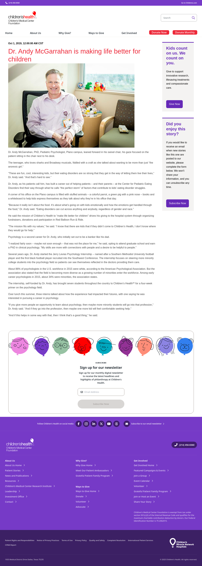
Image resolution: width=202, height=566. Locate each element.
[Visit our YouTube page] (109, 424)
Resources (12, 480)
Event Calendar (144, 480)
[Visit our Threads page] (116, 424)
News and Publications (19, 475)
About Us (10, 460)
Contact (11, 501)
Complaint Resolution (116, 540)
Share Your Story (144, 501)
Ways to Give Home (88, 491)
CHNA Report (10, 545)
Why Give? (81, 460)
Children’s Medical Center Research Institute (30, 486)
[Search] (193, 18)
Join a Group (142, 475)
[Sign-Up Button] (101, 404)
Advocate (82, 506)
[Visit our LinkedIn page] (94, 424)
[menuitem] (9, 33)
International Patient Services (140, 540)
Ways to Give (82, 486)
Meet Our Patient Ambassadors (94, 470)
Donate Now (159, 32)
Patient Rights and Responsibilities (19, 540)
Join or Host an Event (147, 496)
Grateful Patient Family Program (95, 475)
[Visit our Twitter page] (101, 424)
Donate (81, 496)
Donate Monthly (185, 32)
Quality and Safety (97, 540)
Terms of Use (67, 540)
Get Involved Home (146, 465)
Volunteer (83, 501)
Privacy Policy (81, 540)
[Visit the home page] (22, 17)
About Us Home (15, 465)
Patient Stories (14, 470)
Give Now (174, 104)
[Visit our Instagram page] (86, 424)
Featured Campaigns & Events (151, 470)
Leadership (13, 491)
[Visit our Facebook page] (78, 424)
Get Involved (141, 460)
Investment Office (16, 496)
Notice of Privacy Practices (48, 540)
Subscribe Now (177, 203)
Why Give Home (86, 465)
